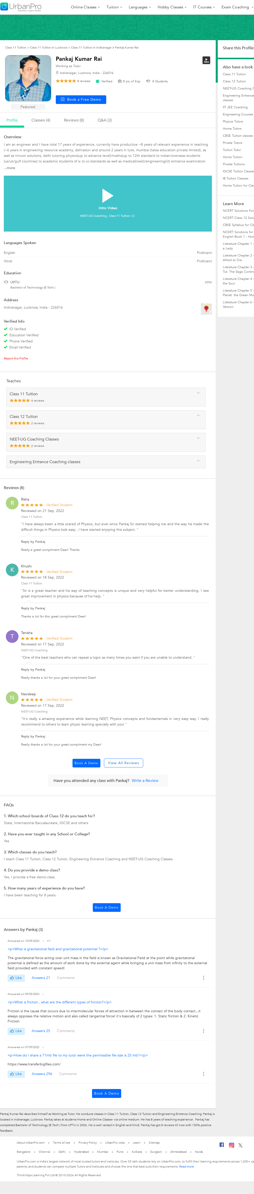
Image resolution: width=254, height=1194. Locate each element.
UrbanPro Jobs (115, 1143)
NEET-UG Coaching (34, 650)
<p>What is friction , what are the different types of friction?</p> (60, 1002)
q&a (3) (105, 120)
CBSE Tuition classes (238, 135)
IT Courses (202, 7)
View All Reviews (123, 763)
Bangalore (23, 1152)
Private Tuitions (234, 164)
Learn (136, 1143)
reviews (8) (74, 120)
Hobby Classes (170, 7)
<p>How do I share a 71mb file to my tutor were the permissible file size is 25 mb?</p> (78, 1055)
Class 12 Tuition (234, 81)
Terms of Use (61, 1143)
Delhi (62, 1152)
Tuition (112, 7)
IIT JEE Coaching (235, 107)
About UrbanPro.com (31, 1143)
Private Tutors (232, 143)
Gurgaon (156, 1152)
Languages (138, 7)
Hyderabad (81, 1152)
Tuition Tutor (232, 150)
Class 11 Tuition (31, 517)
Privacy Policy (88, 1143)
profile (12, 120)
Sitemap (154, 1143)
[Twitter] (240, 1146)
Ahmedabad (178, 1152)
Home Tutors (232, 128)
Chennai (44, 1152)
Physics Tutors (233, 121)
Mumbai (102, 1152)
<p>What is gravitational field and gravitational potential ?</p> (58, 949)
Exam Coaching (236, 7)
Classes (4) (40, 120)
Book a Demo (86, 763)
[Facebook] (222, 1147)
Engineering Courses (238, 114)
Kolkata (137, 1152)
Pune (120, 1152)
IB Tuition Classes (235, 178)
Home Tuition (232, 157)
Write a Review (145, 780)
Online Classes (84, 7)
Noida (199, 1152)
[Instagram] (231, 1147)
